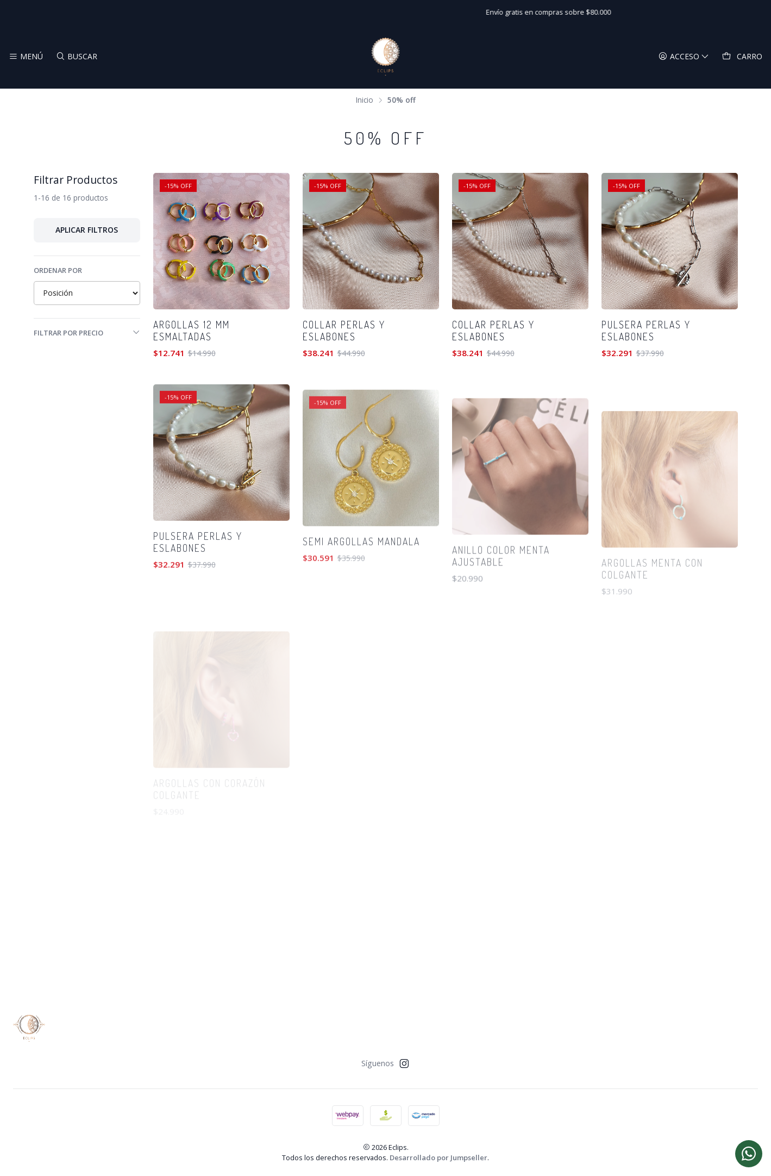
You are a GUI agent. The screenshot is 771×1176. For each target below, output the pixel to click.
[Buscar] (76, 57)
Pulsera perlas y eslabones (646, 331)
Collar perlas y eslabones (344, 331)
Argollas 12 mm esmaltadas (191, 331)
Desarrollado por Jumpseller (438, 1157)
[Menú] (26, 57)
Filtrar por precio (87, 333)
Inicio (364, 100)
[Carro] (742, 57)
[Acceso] (684, 57)
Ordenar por (58, 270)
